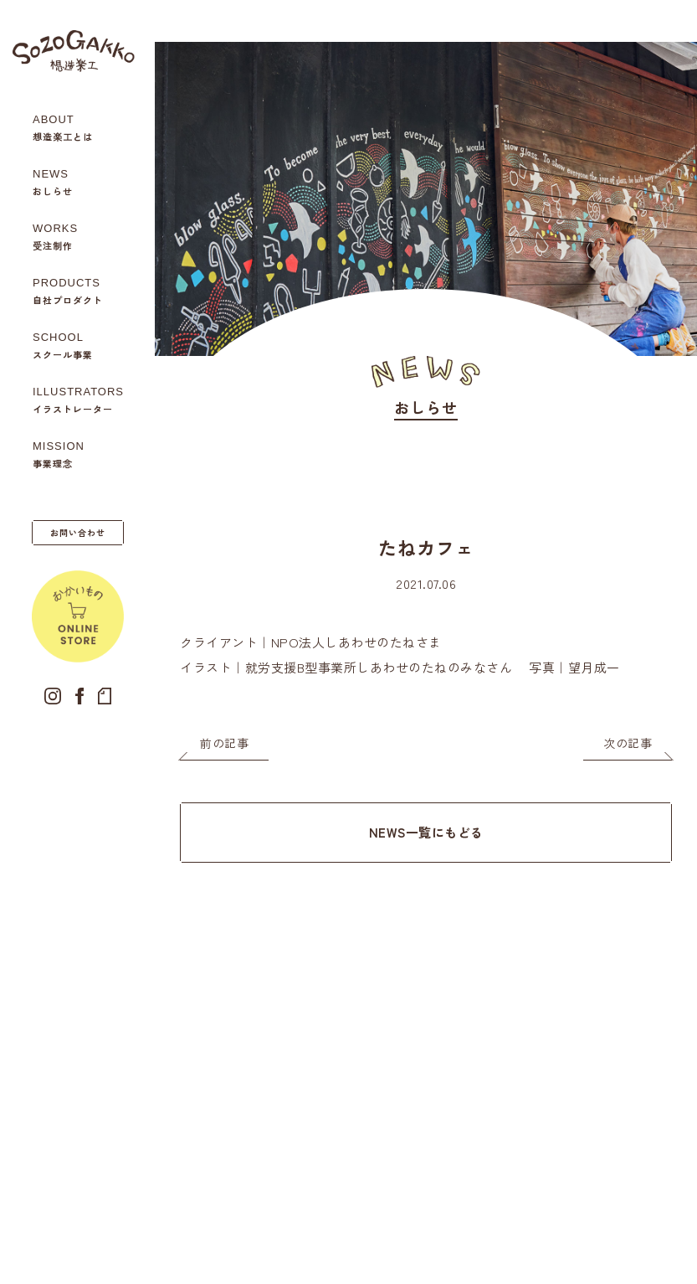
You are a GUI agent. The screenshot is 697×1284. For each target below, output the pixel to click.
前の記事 (224, 743)
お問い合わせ (77, 532)
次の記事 (627, 743)
